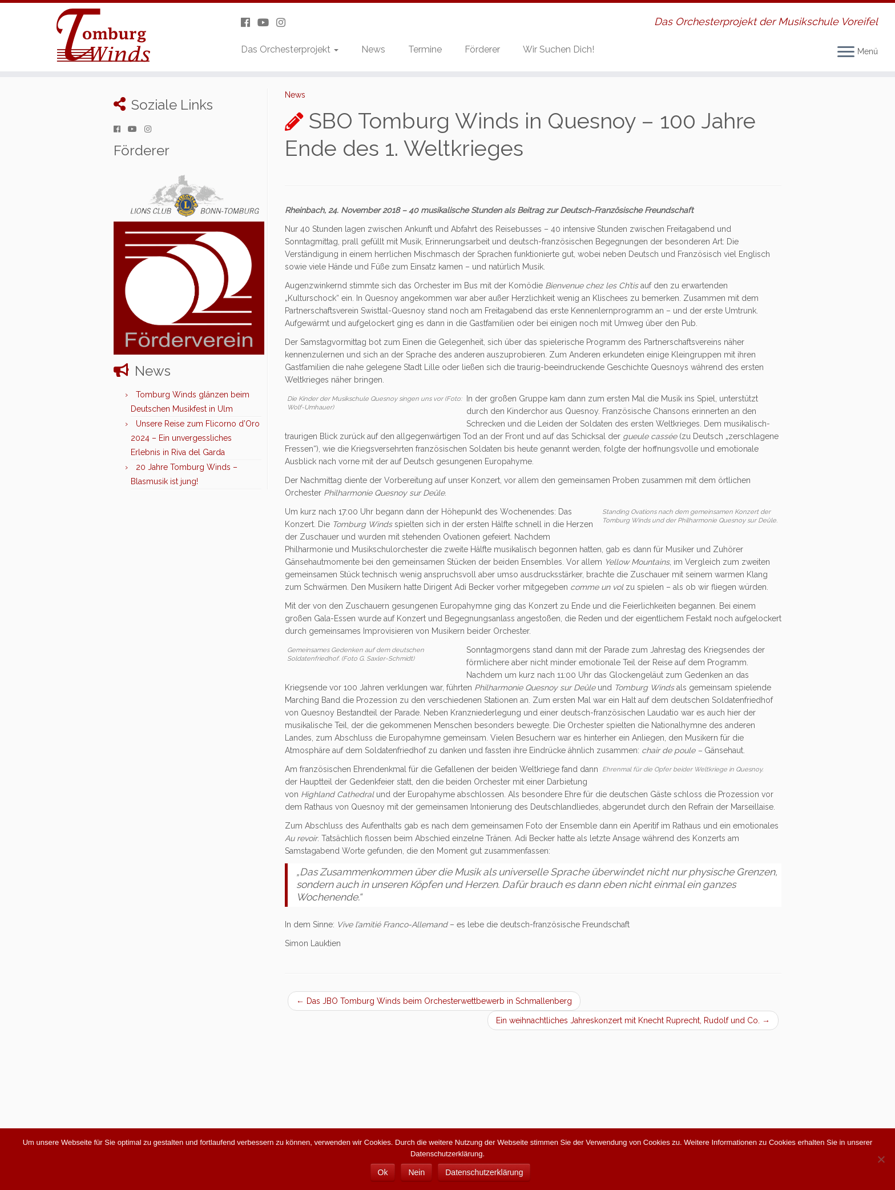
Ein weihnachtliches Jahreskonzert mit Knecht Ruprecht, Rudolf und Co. (633, 1020)
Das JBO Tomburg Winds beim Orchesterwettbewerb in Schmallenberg (434, 1001)
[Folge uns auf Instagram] (284, 23)
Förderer (482, 49)
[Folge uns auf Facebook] (249, 23)
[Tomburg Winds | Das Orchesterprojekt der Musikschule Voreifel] (103, 37)
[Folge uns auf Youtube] (266, 23)
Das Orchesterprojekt (289, 49)
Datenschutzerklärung (484, 1172)
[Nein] (880, 1159)
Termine (425, 49)
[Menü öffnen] (845, 52)
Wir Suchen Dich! (558, 49)
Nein (416, 1172)
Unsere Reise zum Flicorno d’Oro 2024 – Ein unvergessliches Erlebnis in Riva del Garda (195, 438)
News (373, 49)
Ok (383, 1172)
